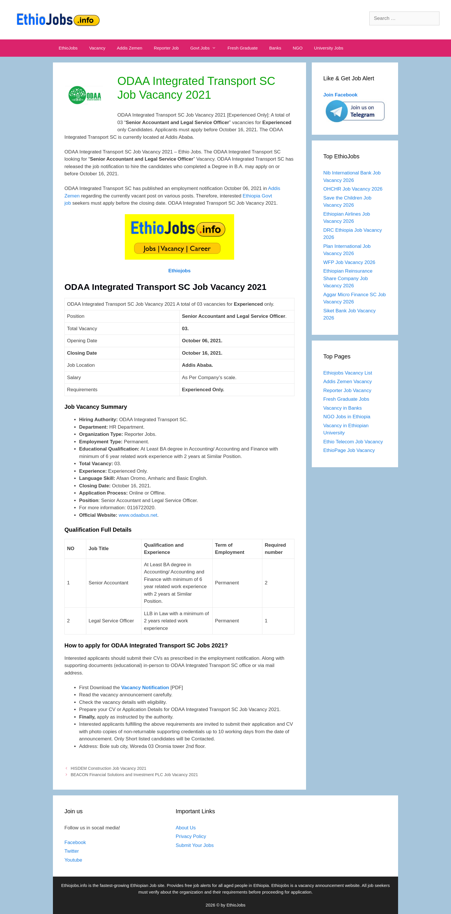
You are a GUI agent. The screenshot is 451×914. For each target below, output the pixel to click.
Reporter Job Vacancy (347, 390)
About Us (186, 828)
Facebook (75, 842)
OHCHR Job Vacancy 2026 (353, 189)
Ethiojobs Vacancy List (347, 373)
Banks (275, 47)
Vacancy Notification (145, 687)
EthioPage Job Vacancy (349, 450)
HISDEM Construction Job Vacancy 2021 (108, 768)
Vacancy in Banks (342, 408)
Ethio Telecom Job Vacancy (353, 441)
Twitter (71, 851)
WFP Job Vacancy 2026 (349, 262)
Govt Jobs (206, 48)
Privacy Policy (191, 836)
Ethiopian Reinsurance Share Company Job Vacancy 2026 (347, 278)
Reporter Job (166, 47)
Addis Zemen (129, 47)
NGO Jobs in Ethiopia (347, 416)
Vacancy (97, 47)
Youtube (73, 860)
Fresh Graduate (243, 47)
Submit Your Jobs (195, 845)
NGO (298, 47)
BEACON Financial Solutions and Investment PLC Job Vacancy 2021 (134, 774)
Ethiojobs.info (74, 885)
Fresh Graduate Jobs (346, 399)
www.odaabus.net (138, 515)
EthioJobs (68, 47)
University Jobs (328, 47)
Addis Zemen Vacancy (347, 381)
